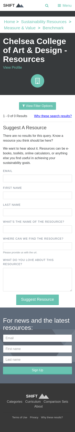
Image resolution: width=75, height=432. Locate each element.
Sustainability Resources (44, 21)
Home (9, 21)
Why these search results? (53, 116)
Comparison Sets (56, 401)
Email (7, 170)
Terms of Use (19, 417)
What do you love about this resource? (28, 262)
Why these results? (52, 417)
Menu (64, 6)
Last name (12, 204)
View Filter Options (37, 106)
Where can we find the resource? (33, 238)
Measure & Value (20, 27)
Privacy (34, 417)
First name (12, 187)
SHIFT (13, 5)
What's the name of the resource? (33, 221)
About (38, 406)
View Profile (12, 68)
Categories (14, 401)
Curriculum (33, 401)
